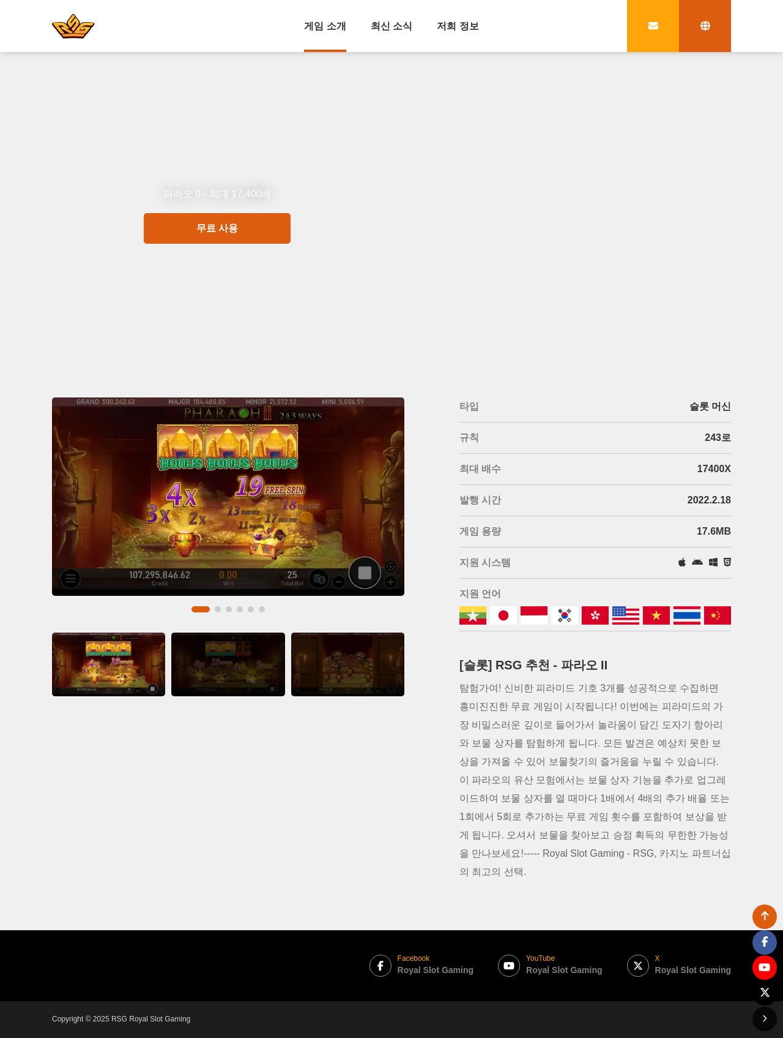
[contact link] (653, 26)
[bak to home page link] (73, 26)
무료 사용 (217, 273)
